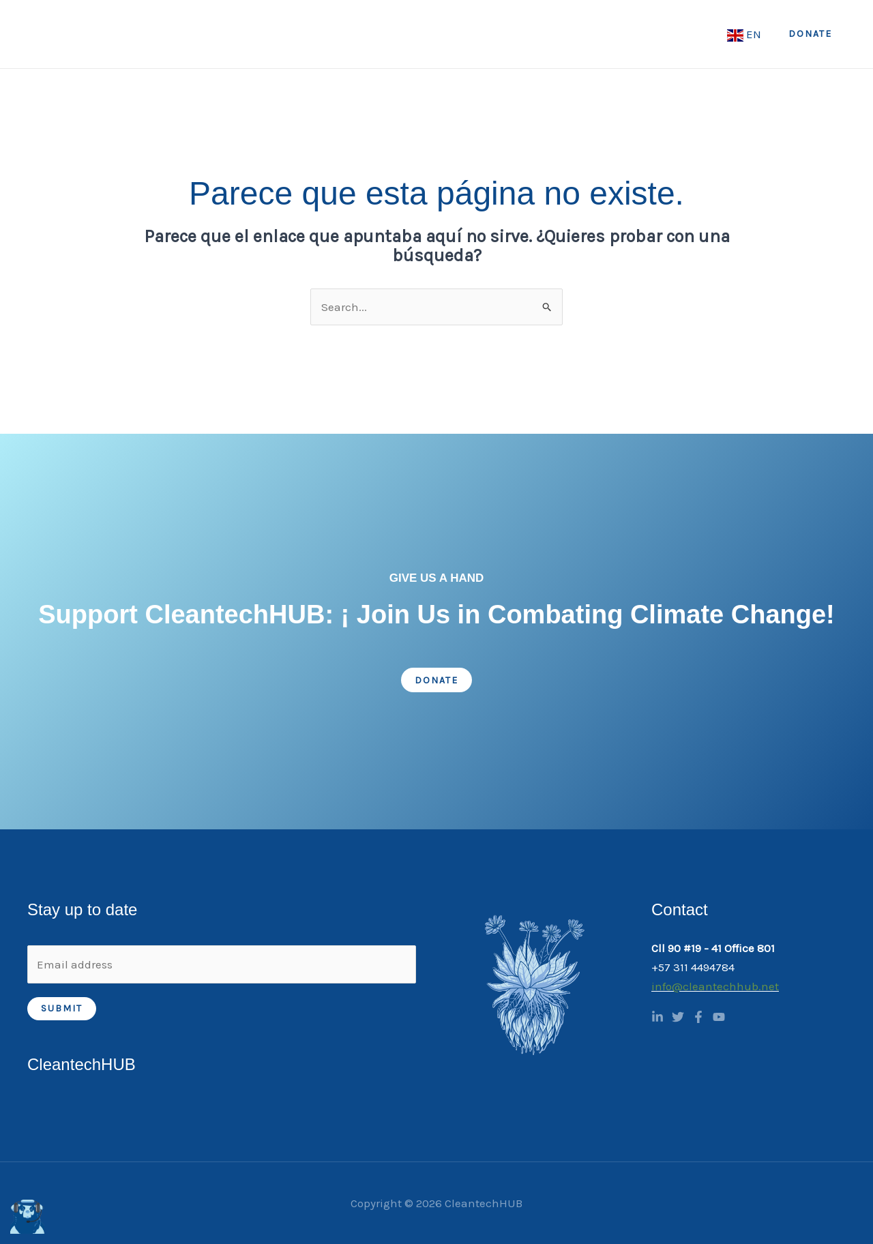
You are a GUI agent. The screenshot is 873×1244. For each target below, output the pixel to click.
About (327, 34)
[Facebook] (698, 1017)
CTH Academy (596, 34)
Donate (436, 680)
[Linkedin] (657, 1017)
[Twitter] (678, 1017)
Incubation (685, 34)
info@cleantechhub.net (715, 986)
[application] (343, 34)
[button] (810, 34)
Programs (504, 34)
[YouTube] (719, 1017)
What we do (411, 34)
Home (266, 34)
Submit (62, 1008)
